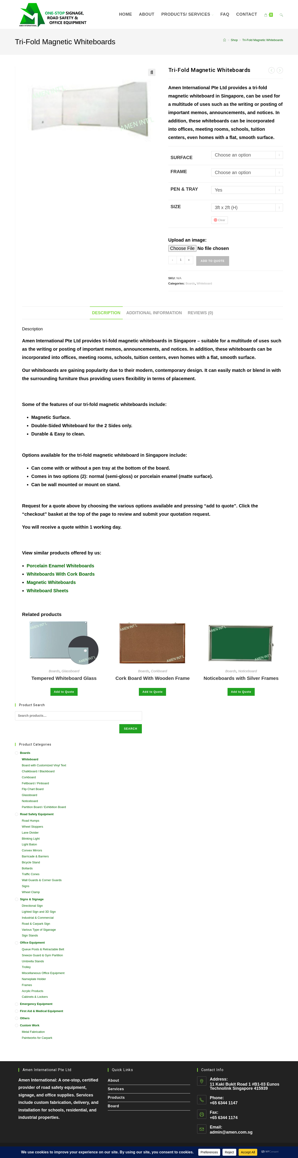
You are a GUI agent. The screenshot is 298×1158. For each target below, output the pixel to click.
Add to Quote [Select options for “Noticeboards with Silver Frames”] (241, 691)
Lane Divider (30, 832)
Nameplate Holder (34, 979)
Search (130, 728)
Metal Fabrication (33, 1032)
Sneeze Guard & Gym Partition (42, 955)
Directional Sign (32, 905)
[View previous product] (271, 70)
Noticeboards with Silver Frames (241, 678)
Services (116, 1089)
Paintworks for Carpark (37, 1038)
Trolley (26, 967)
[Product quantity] (181, 260)
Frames (27, 985)
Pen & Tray (184, 189)
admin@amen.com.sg (231, 1132)
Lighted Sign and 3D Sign (39, 911)
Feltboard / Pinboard (35, 783)
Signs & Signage (32, 899)
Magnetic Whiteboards (51, 582)
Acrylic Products (32, 991)
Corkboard (159, 671)
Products (116, 1097)
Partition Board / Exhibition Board (44, 807)
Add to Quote (213, 261)
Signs (25, 886)
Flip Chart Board (33, 789)
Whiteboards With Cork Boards (61, 574)
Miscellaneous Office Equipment (43, 973)
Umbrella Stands (33, 961)
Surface (182, 157)
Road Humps (30, 820)
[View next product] (280, 70)
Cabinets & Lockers (35, 996)
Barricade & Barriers (35, 856)
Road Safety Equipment (37, 814)
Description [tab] (106, 313)
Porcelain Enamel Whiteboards (60, 565)
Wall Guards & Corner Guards (42, 880)
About (113, 1080)
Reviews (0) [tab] (200, 313)
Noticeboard (247, 671)
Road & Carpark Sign (36, 923)
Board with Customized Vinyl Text (44, 765)
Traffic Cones (31, 874)
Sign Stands (30, 935)
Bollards (27, 868)
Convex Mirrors (32, 850)
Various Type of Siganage (39, 929)
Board (113, 1106)
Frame (179, 171)
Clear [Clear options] (221, 220)
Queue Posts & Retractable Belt (43, 949)
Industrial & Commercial (38, 917)
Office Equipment (32, 942)
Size (176, 206)
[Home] (224, 40)
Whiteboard (204, 283)
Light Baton (29, 844)
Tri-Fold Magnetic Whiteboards (262, 40)
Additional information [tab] (154, 313)
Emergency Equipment (36, 1004)
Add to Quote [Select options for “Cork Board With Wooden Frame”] (152, 691)
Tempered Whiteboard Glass (63, 678)
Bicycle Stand (31, 862)
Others (25, 1018)
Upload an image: (187, 240)
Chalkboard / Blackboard (38, 771)
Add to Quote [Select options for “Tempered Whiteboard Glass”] (64, 691)
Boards (190, 283)
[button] (151, 72)
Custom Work (29, 1025)
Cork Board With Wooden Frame (152, 678)
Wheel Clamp (31, 892)
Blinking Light (31, 838)
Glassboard (70, 671)
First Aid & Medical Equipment (41, 1011)
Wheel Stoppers (32, 826)
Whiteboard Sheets (47, 590)
